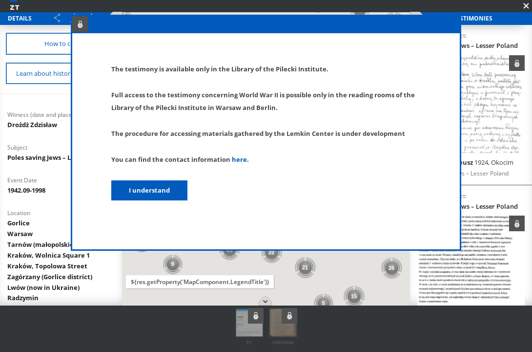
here (239, 159)
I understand (149, 190)
